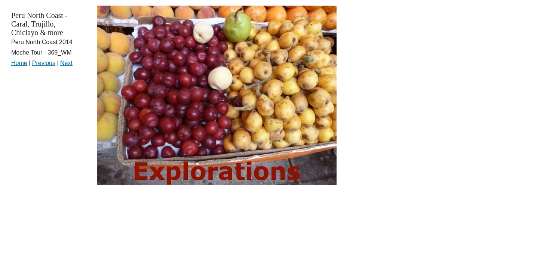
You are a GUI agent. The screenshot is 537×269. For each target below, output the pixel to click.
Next (66, 63)
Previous (43, 63)
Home (19, 63)
